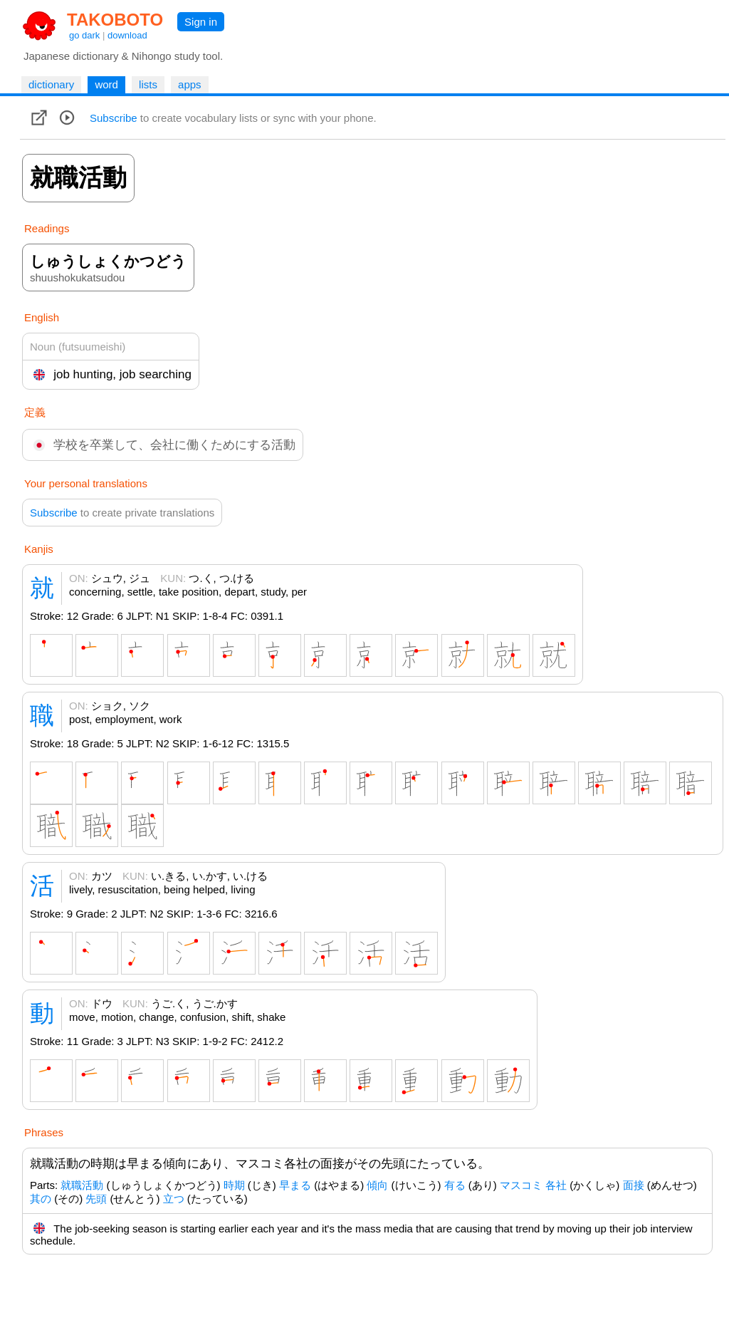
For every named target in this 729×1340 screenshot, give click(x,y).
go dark (84, 35)
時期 (234, 1185)
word (106, 84)
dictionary (51, 84)
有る (455, 1185)
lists (148, 84)
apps (189, 84)
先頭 (96, 1199)
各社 (556, 1185)
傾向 (377, 1185)
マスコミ (521, 1185)
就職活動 (82, 1185)
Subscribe (113, 118)
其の (40, 1199)
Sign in (200, 22)
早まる (295, 1185)
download (127, 35)
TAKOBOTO (115, 19)
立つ (173, 1199)
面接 (633, 1185)
